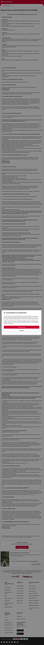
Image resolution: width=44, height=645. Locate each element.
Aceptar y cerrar (21, 327)
